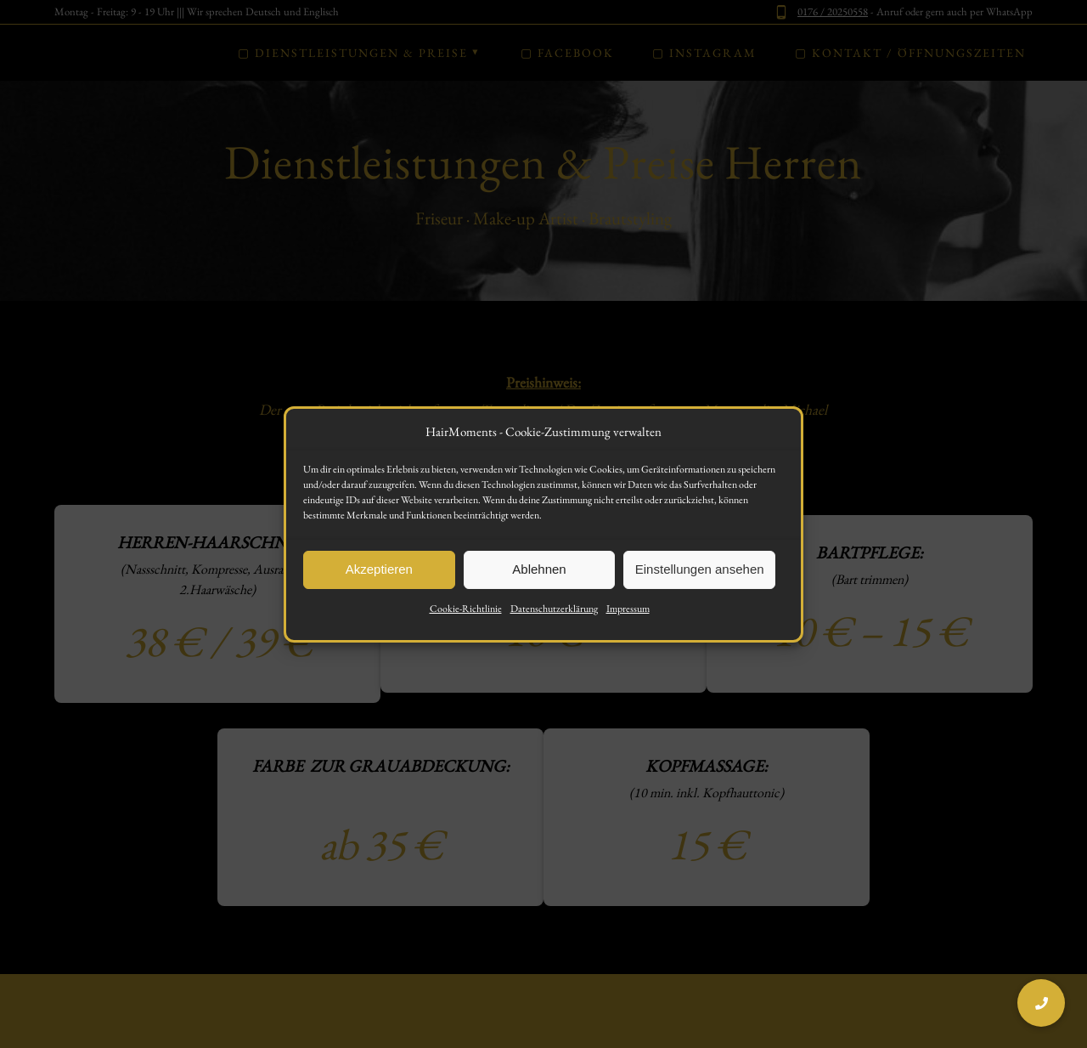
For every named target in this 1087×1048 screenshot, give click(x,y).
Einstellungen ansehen (699, 577)
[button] (1041, 1003)
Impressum (628, 616)
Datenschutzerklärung (554, 616)
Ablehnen (539, 577)
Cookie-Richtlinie (466, 616)
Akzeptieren (379, 577)
